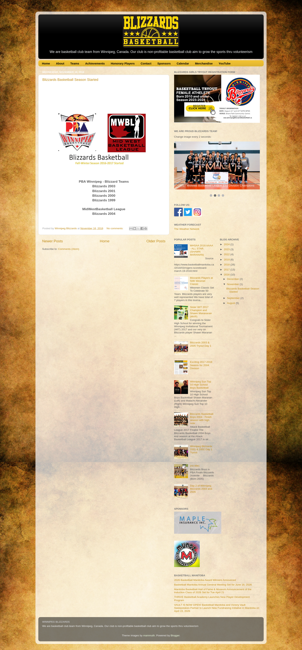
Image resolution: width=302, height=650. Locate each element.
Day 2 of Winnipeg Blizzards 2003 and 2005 (201, 488)
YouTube (225, 63)
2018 (227, 264)
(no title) (194, 465)
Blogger (175, 635)
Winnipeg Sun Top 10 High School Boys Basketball (200, 384)
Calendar (183, 63)
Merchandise (204, 63)
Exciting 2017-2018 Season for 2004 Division (201, 365)
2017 (227, 269)
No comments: (115, 228)
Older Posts (155, 241)
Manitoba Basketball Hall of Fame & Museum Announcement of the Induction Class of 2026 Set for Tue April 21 (212, 591)
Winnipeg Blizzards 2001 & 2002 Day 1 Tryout (201, 449)
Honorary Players (123, 63)
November (233, 284)
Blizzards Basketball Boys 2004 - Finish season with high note (201, 418)
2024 (227, 244)
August (231, 303)
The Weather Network (186, 229)
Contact (146, 63)
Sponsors (164, 63)
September (234, 298)
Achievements (95, 63)
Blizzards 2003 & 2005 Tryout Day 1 (200, 344)
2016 (227, 274)
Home (46, 63)
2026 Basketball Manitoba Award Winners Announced (205, 580)
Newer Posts (52, 241)
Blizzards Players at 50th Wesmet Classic (201, 280)
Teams (74, 63)
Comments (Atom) (68, 249)
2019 (227, 259)
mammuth (149, 635)
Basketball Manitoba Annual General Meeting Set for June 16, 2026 (213, 584)
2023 (227, 249)
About (60, 63)
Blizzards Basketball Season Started (70, 80)
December (233, 279)
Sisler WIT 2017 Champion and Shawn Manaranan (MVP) (201, 312)
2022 (227, 254)
